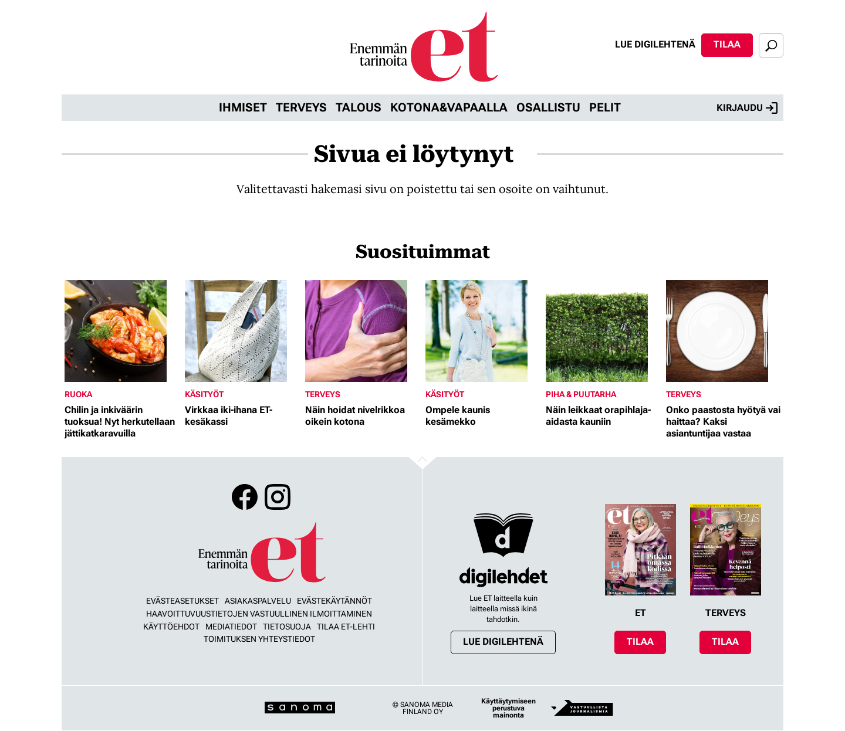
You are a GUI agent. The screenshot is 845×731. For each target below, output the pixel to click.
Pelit (605, 107)
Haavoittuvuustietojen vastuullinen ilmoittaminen (259, 613)
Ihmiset (243, 107)
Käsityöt (204, 394)
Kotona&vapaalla (449, 107)
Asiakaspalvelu (258, 600)
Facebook (245, 497)
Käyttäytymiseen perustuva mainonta (508, 708)
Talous (358, 107)
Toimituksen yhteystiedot (259, 639)
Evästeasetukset (182, 600)
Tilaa (727, 44)
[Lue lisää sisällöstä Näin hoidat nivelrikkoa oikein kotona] (362, 331)
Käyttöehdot (171, 626)
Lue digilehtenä (655, 44)
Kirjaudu (747, 108)
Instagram (277, 497)
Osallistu (548, 107)
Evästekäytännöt (334, 600)
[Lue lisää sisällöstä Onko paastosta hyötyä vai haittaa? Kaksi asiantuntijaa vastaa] (723, 331)
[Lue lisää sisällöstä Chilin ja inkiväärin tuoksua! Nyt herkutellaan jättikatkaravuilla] (122, 331)
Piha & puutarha (581, 394)
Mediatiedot (231, 626)
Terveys (301, 107)
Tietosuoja (287, 626)
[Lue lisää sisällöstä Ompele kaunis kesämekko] (482, 331)
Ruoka (78, 394)
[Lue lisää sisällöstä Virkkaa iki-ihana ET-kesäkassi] (242, 331)
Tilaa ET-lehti (346, 626)
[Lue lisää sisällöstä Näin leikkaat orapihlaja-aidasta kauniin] (603, 331)
